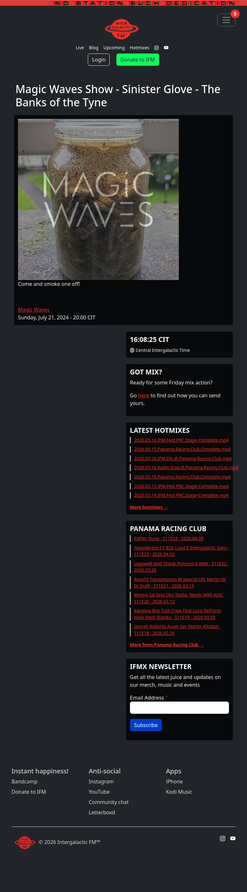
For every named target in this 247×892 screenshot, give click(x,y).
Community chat (109, 802)
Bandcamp (25, 781)
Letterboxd (102, 812)
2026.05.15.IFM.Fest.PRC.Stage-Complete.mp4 (181, 486)
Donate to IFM (138, 59)
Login (98, 59)
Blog (93, 47)
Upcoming (114, 47)
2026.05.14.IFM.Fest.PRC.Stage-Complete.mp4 (181, 495)
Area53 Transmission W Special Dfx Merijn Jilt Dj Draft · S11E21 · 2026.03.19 (180, 582)
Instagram (101, 781)
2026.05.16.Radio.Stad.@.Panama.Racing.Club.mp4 (186, 467)
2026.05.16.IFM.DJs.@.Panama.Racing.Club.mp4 (183, 458)
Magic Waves (34, 309)
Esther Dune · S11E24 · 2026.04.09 (169, 538)
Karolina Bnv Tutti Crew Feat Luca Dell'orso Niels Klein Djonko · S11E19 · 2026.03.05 (177, 613)
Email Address (147, 697)
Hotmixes (140, 47)
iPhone (174, 781)
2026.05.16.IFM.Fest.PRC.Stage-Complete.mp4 (181, 440)
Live (80, 47)
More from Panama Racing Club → (167, 645)
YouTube (99, 791)
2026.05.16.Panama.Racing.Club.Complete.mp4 (182, 477)
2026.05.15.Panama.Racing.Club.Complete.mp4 (182, 449)
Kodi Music (179, 791)
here (143, 395)
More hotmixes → (149, 507)
